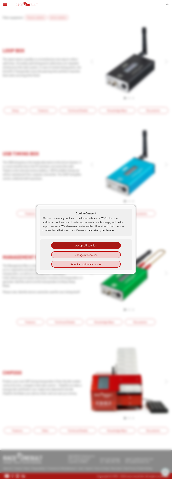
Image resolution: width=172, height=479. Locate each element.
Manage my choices (86, 255)
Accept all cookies (86, 245)
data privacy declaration (101, 230)
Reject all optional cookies (85, 264)
